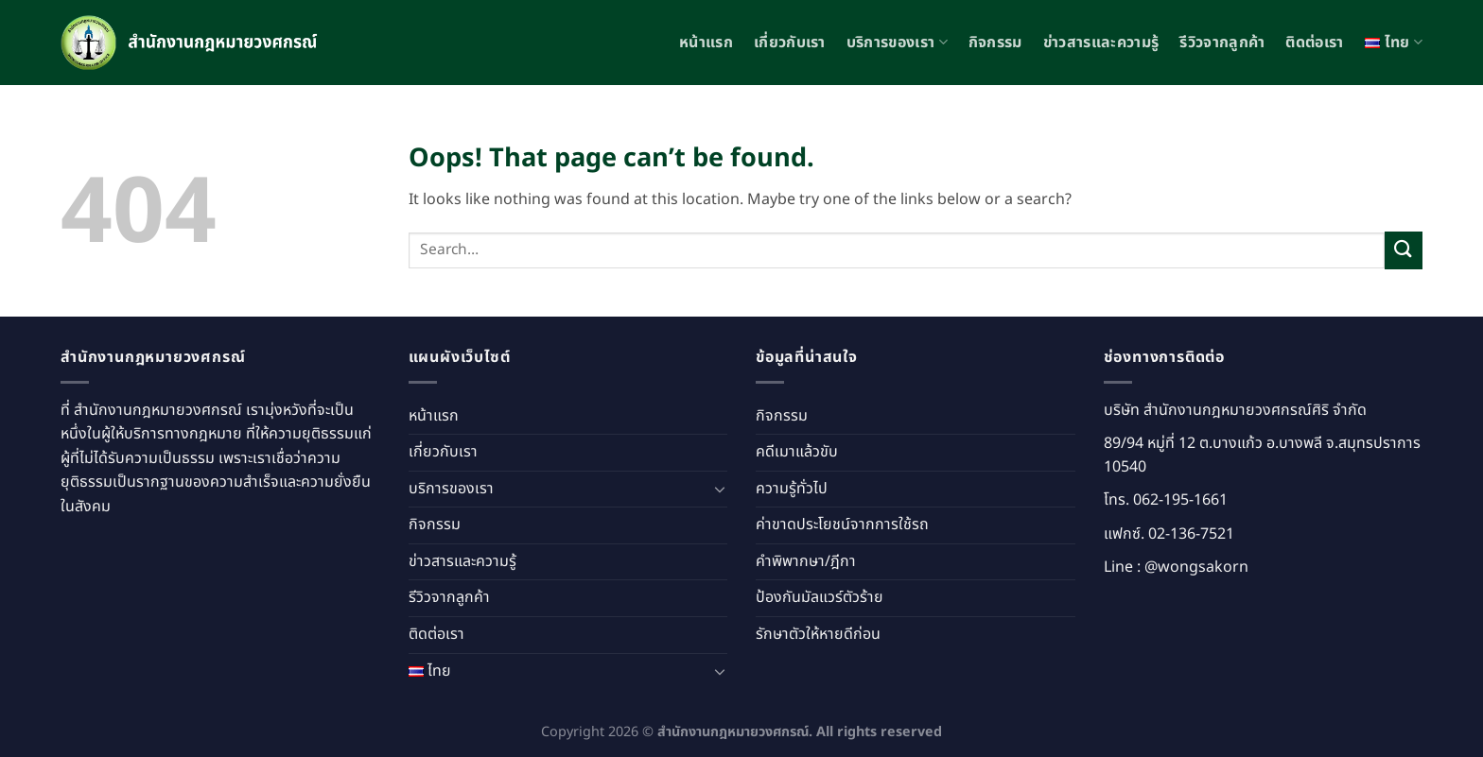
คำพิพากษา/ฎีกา (806, 561)
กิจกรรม (995, 42)
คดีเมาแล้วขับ (797, 451)
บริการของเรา (897, 42)
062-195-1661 (1180, 500)
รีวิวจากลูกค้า (1222, 42)
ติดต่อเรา (1314, 42)
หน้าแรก (706, 42)
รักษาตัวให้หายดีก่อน (818, 634)
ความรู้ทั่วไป (792, 488)
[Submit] (1403, 250)
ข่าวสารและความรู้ (1101, 42)
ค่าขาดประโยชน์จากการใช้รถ (842, 524)
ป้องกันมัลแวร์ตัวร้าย (819, 597)
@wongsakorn (1196, 567)
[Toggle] (719, 488)
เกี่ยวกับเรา (790, 42)
